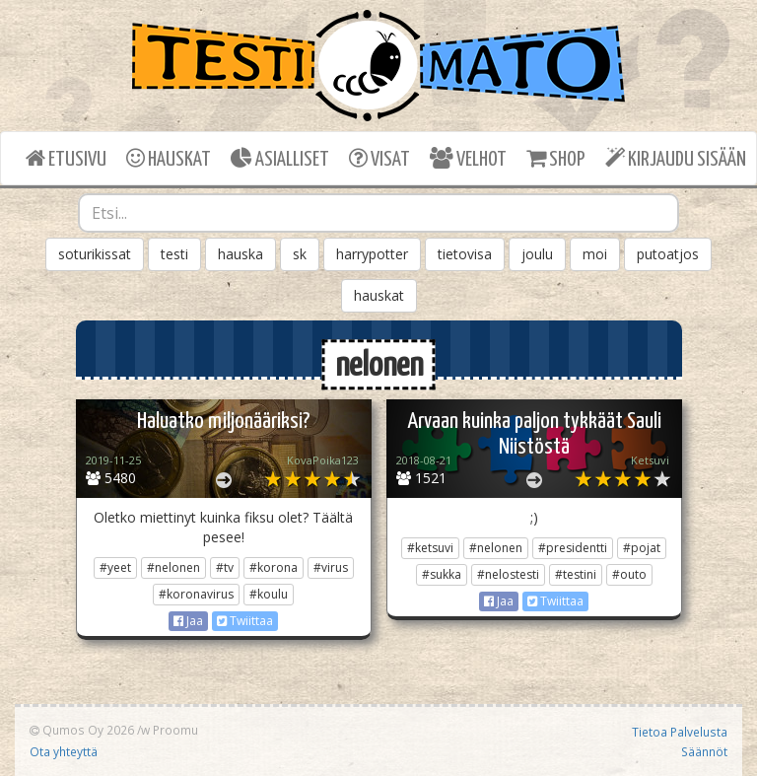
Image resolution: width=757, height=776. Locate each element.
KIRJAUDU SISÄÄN (675, 158)
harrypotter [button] (372, 254)
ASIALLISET (280, 158)
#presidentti (572, 547)
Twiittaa (245, 620)
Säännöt (704, 751)
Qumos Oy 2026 (82, 730)
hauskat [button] (379, 295)
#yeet (115, 567)
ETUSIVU (66, 158)
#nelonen (173, 567)
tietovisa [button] (465, 254)
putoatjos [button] (668, 254)
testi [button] (174, 254)
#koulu (268, 594)
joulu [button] (537, 254)
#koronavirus (196, 594)
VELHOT (468, 158)
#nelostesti (508, 574)
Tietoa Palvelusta (679, 732)
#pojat (641, 547)
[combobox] (378, 213)
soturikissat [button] (94, 254)
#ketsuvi (430, 547)
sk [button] (300, 254)
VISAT (379, 158)
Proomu (175, 730)
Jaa (188, 620)
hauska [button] (240, 254)
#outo (629, 574)
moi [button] (595, 254)
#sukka (441, 574)
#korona (273, 567)
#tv (225, 567)
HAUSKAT (168, 158)
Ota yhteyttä (64, 751)
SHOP (555, 158)
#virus (330, 567)
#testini (575, 574)
